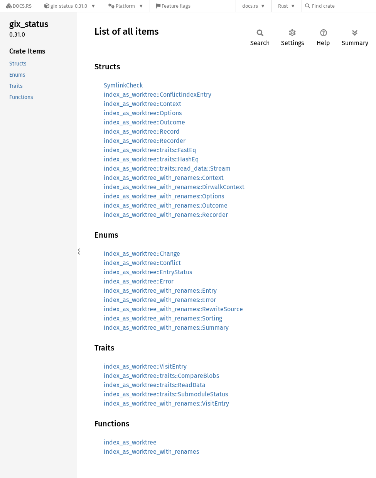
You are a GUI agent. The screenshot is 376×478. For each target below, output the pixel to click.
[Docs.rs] (19, 6)
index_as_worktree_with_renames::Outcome (166, 205)
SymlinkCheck (123, 85)
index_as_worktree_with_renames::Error (160, 300)
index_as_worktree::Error (139, 281)
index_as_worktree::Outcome (144, 122)
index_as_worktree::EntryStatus (148, 272)
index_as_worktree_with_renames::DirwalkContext (174, 187)
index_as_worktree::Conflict (142, 263)
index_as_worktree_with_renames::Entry (160, 290)
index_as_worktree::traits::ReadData (155, 385)
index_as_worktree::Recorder (144, 140)
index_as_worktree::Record (142, 131)
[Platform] (126, 6)
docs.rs (250, 6)
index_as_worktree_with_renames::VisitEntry (166, 403)
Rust (283, 6)
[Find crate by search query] (343, 6)
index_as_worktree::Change (142, 253)
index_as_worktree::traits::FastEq (150, 150)
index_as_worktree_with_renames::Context (164, 177)
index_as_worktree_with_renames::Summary (166, 327)
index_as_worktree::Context (142, 103)
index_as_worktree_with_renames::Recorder (166, 214)
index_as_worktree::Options (143, 113)
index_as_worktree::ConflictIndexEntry (157, 94)
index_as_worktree (130, 442)
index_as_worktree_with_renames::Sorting (163, 318)
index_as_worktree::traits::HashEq (151, 159)
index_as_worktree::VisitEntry (145, 366)
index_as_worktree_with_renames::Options (164, 196)
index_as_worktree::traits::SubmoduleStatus (166, 394)
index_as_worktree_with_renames (151, 451)
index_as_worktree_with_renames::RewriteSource (173, 309)
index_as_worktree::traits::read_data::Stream (167, 168)
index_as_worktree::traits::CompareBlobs (161, 375)
